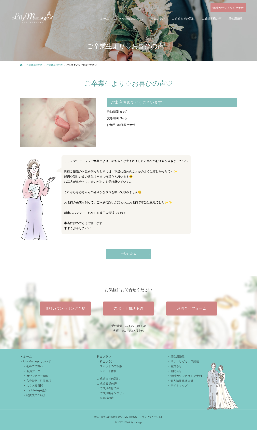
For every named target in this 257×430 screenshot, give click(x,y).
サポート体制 (108, 371)
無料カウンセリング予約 (186, 375)
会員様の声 (107, 397)
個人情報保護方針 (181, 380)
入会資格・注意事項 (38, 380)
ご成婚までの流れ (108, 378)
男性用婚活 (177, 356)
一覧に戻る (128, 253)
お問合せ (176, 371)
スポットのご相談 (111, 366)
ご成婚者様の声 (109, 388)
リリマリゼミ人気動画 (184, 361)
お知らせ (176, 366)
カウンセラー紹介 (37, 375)
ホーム (27, 356)
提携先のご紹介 (36, 395)
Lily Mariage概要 (36, 390)
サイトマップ (179, 385)
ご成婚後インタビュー (114, 393)
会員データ (33, 371)
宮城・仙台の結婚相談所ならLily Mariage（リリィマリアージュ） (128, 416)
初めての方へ (34, 366)
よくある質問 (34, 385)
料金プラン (107, 361)
